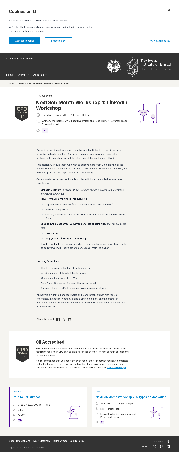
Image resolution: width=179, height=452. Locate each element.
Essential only (58, 41)
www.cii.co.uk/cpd (116, 367)
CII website (12, 58)
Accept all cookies (25, 41)
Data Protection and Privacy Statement (29, 440)
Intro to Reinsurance (27, 397)
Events (21, 74)
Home (9, 74)
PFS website (26, 58)
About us (38, 74)
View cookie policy (160, 41)
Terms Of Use (60, 440)
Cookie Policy (77, 440)
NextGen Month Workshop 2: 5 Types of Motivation (131, 397)
